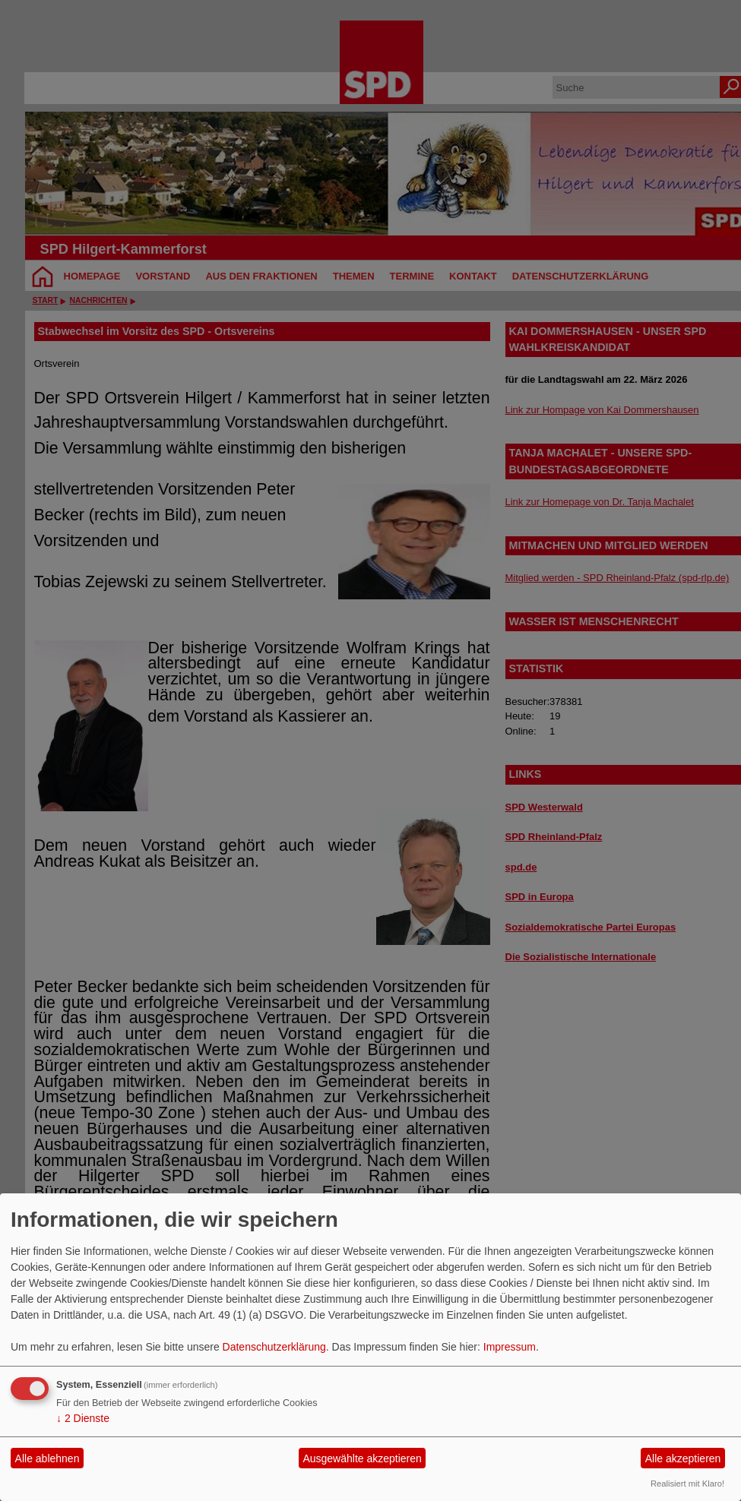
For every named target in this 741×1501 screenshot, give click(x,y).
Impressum (509, 1347)
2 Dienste (82, 1418)
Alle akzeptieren (683, 1458)
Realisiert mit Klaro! (687, 1483)
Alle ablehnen (47, 1458)
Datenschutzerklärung (274, 1347)
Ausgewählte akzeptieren (361, 1458)
